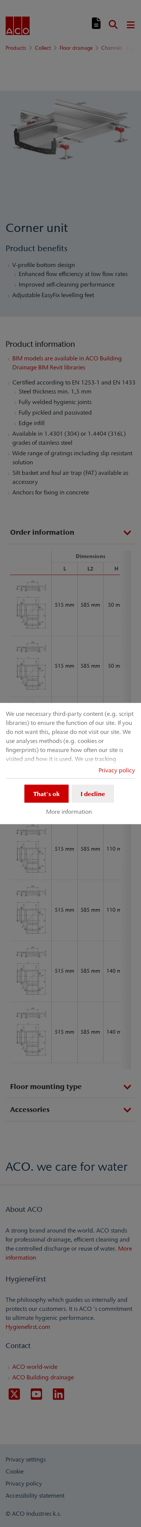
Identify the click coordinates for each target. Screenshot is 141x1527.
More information (69, 811)
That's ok (46, 793)
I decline (93, 793)
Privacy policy (117, 769)
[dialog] (70, 763)
